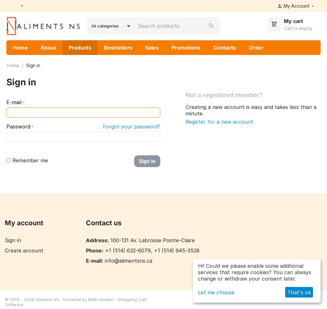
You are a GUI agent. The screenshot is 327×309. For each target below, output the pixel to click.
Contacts (224, 47)
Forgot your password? (131, 126)
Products (80, 47)
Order (256, 47)
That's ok (299, 292)
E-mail (13, 102)
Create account (24, 250)
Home (20, 47)
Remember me (27, 160)
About (48, 47)
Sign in (147, 161)
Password (18, 126)
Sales (152, 47)
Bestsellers (118, 47)
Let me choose (216, 292)
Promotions (186, 47)
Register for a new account (219, 122)
